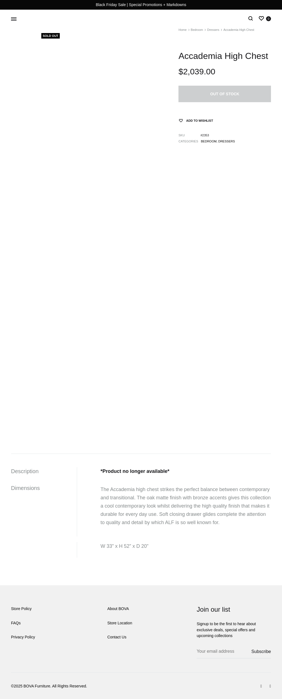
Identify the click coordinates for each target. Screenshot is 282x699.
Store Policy (21, 608)
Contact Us (116, 637)
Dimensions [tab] (25, 488)
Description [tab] (25, 471)
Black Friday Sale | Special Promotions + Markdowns (141, 4)
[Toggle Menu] (14, 19)
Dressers (226, 141)
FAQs (16, 623)
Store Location (119, 623)
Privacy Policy (23, 637)
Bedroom (209, 141)
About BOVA (118, 608)
